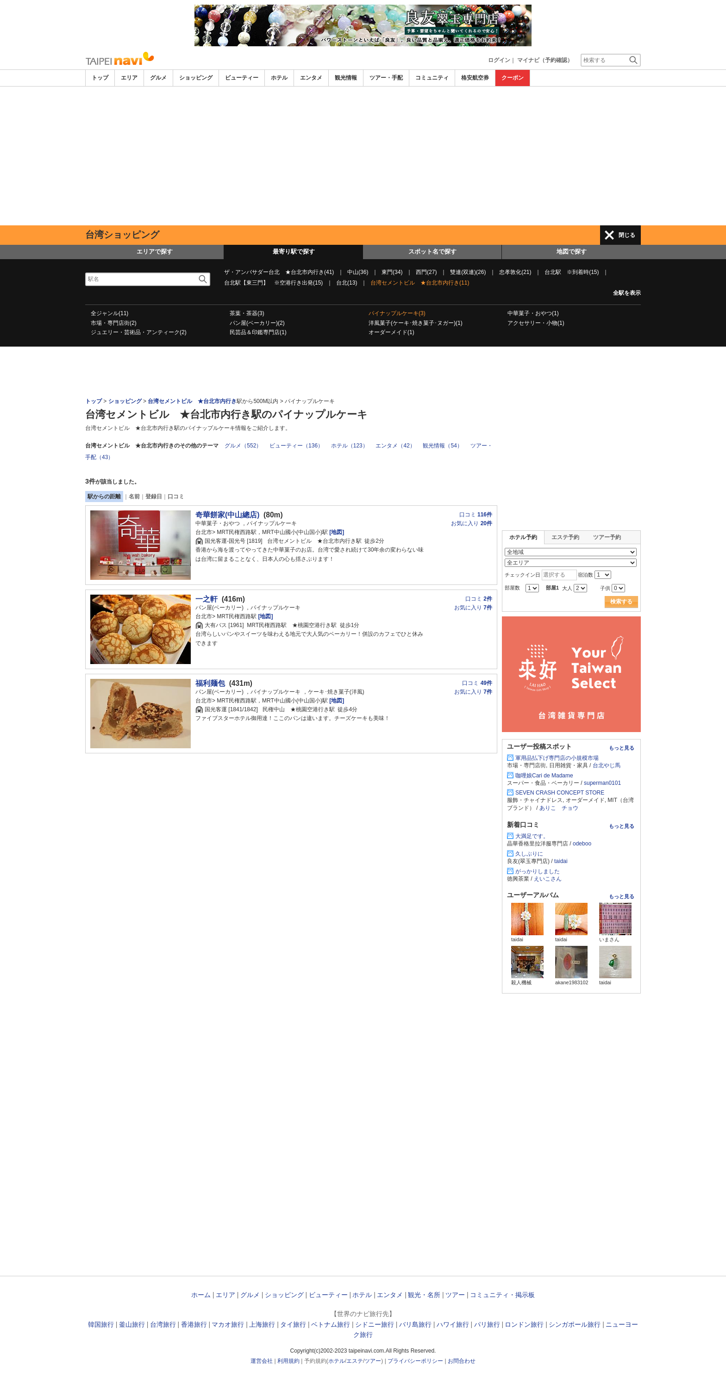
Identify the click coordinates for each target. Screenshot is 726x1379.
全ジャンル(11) (109, 313)
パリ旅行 (487, 1324)
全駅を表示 (627, 293)
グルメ (158, 78)
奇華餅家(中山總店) (227, 515)
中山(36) (357, 272)
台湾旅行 (163, 1324)
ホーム (201, 1294)
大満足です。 (532, 836)
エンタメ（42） (395, 445)
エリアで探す (155, 251)
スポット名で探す (432, 251)
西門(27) (426, 272)
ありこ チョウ (558, 808)
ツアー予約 (607, 537)
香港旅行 (194, 1324)
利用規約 (288, 1361)
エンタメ (311, 78)
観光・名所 (424, 1294)
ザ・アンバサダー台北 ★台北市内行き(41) (279, 272)
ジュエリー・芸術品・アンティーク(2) (139, 332)
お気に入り (471, 523)
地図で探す (572, 251)
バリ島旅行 (415, 1324)
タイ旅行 (293, 1324)
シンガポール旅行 (575, 1324)
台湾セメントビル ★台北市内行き (192, 401)
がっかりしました (537, 871)
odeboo (582, 843)
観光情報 (346, 78)
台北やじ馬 (606, 765)
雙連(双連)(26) (468, 272)
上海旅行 (262, 1324)
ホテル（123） (349, 445)
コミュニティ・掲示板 (502, 1294)
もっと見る (621, 748)
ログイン (499, 60)
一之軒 (206, 599)
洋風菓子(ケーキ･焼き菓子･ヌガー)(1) (416, 323)
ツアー (455, 1294)
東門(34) (392, 272)
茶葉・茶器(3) (247, 313)
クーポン (512, 78)
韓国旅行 (101, 1324)
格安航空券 (475, 78)
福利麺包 (210, 683)
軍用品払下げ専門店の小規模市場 (557, 758)
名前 (134, 496)
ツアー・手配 (386, 78)
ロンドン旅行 (524, 1324)
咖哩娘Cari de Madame (544, 775)
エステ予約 (565, 537)
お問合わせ (462, 1361)
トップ (100, 78)
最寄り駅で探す (294, 251)
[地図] (336, 532)
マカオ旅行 (228, 1324)
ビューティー (241, 78)
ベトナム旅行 (330, 1324)
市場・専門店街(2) (114, 323)
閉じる (627, 235)
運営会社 (261, 1361)
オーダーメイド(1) (391, 332)
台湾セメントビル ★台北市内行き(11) (419, 283)
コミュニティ (432, 78)
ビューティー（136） (296, 445)
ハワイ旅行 (453, 1324)
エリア (129, 78)
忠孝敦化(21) (515, 272)
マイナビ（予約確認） (545, 60)
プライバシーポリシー (415, 1361)
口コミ (176, 496)
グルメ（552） (243, 445)
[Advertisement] (363, 156)
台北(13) (346, 283)
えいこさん (548, 879)
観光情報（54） (442, 445)
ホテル (279, 78)
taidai (561, 861)
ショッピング (196, 78)
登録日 (153, 496)
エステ (354, 1361)
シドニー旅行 (374, 1324)
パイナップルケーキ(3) (397, 313)
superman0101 (602, 783)
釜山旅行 (132, 1324)
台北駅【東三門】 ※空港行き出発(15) (273, 283)
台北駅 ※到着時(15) (571, 272)
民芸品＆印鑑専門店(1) (258, 332)
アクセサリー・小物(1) (535, 323)
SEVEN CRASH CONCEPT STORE (559, 792)
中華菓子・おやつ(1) (533, 313)
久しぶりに (529, 854)
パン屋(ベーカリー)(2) (257, 323)
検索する (621, 601)
